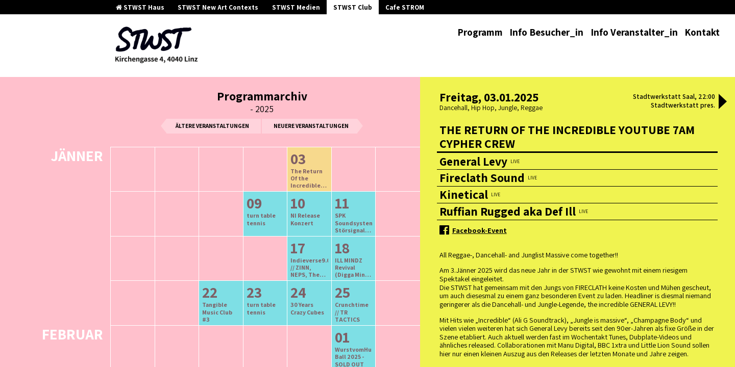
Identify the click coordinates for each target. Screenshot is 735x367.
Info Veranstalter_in (634, 32)
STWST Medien (296, 7)
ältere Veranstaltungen (212, 125)
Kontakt (702, 32)
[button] (723, 102)
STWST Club (352, 7)
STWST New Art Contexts (218, 7)
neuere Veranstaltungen (311, 125)
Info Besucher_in (546, 32)
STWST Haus (140, 7)
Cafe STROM (404, 7)
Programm (480, 32)
